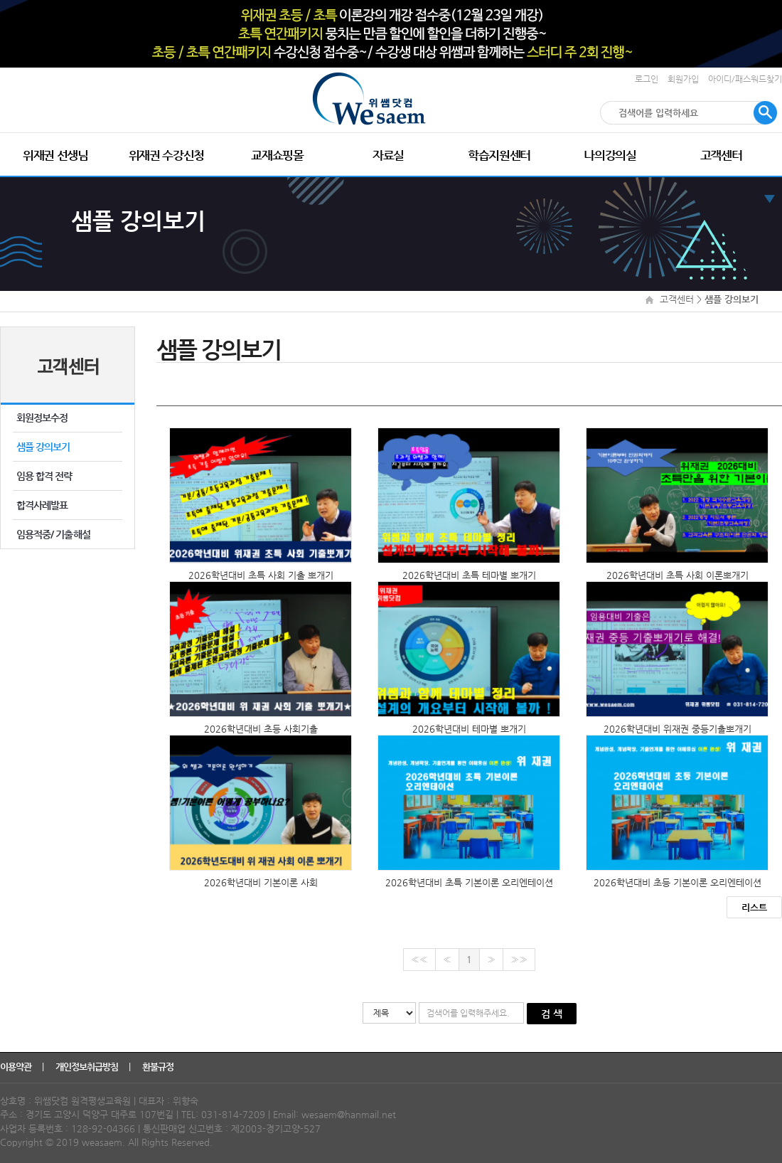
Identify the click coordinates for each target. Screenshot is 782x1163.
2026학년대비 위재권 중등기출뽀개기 (677, 728)
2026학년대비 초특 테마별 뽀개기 (469, 575)
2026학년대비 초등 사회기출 (261, 728)
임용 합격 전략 (44, 476)
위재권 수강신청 (166, 155)
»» (518, 959)
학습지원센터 (499, 155)
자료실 (388, 155)
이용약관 (16, 1066)
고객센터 (721, 155)
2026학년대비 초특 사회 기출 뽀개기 (260, 575)
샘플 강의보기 (43, 447)
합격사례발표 (42, 505)
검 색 (551, 1013)
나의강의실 (610, 155)
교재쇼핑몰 (277, 155)
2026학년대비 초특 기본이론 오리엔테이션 (469, 882)
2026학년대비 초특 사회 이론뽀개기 (677, 575)
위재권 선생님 (55, 155)
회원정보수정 (42, 418)
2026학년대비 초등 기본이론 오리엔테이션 (677, 882)
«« (419, 959)
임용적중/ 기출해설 (53, 534)
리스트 (754, 907)
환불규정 (159, 1066)
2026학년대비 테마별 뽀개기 (469, 728)
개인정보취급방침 (87, 1066)
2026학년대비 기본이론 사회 (261, 882)
